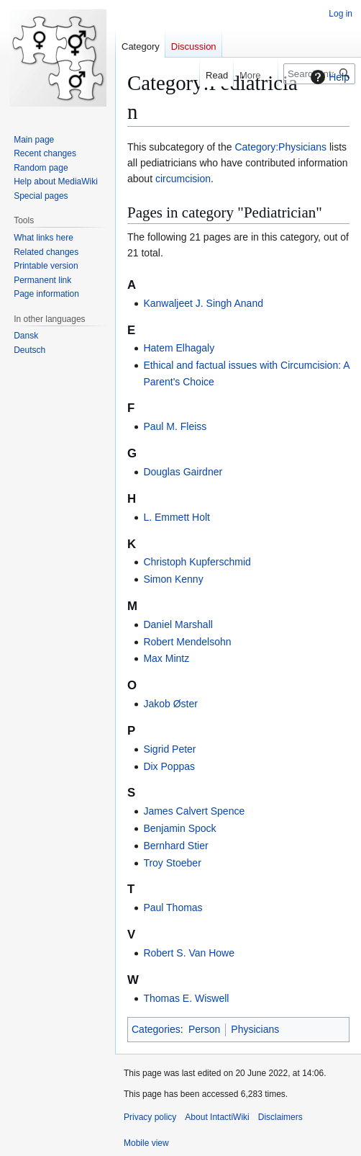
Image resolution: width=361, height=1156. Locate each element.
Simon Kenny (173, 579)
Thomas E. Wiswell (186, 998)
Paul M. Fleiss (174, 426)
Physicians (255, 1029)
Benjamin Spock (179, 828)
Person (204, 1029)
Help (328, 77)
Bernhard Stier (175, 845)
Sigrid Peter (169, 749)
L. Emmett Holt (176, 517)
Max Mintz (166, 658)
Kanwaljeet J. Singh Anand (203, 303)
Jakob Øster (170, 703)
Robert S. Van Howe (188, 953)
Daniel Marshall (177, 624)
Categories (156, 1029)
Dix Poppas (169, 766)
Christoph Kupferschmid (196, 562)
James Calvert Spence (194, 811)
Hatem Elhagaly (178, 348)
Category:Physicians (280, 147)
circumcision (183, 178)
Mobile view (146, 1143)
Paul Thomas (172, 907)
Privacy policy (150, 1117)
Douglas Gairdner (182, 472)
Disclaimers (280, 1117)
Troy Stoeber (172, 863)
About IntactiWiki (217, 1117)
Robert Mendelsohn (187, 642)
